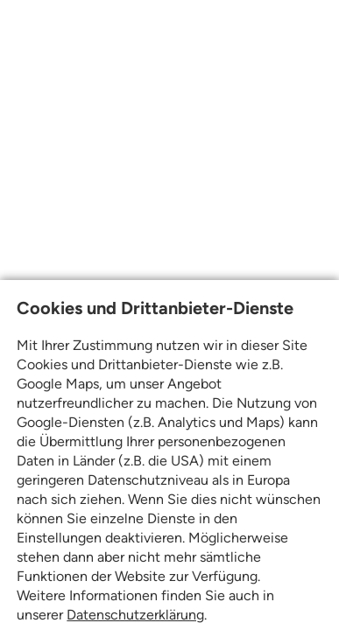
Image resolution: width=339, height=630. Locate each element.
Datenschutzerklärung (135, 614)
